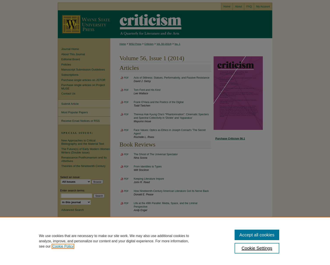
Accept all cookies (256, 234)
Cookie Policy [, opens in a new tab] (63, 246)
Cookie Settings (257, 248)
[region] (165, 241)
